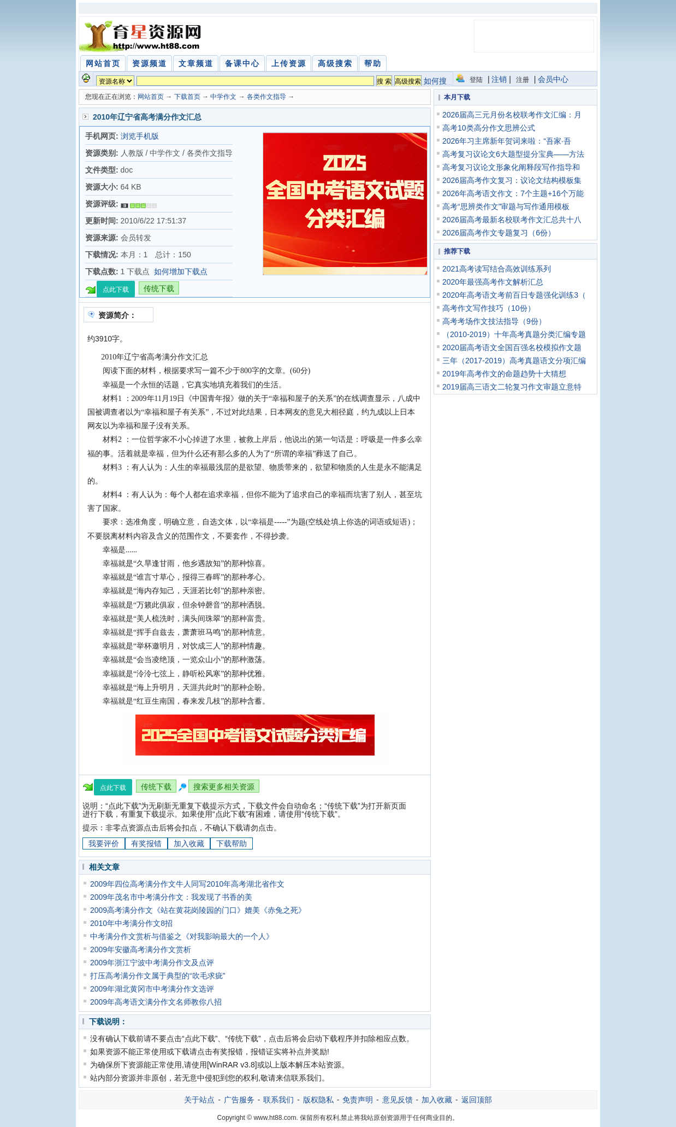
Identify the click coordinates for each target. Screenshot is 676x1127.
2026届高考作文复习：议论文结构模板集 (512, 180)
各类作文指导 (266, 97)
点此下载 (116, 289)
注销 (499, 79)
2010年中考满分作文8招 (131, 923)
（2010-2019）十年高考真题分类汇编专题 (514, 334)
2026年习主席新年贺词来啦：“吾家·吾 (506, 141)
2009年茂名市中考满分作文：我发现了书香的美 (171, 897)
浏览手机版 (140, 136)
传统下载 (159, 288)
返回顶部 (476, 1099)
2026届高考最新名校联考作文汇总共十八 (512, 219)
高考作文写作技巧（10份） (488, 308)
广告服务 (239, 1099)
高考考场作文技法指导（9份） (494, 321)
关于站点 (199, 1099)
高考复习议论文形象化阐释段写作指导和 (511, 167)
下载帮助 (231, 843)
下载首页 (187, 97)
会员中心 (553, 79)
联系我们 (278, 1099)
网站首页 (151, 97)
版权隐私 (318, 1099)
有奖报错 (146, 843)
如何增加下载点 (180, 271)
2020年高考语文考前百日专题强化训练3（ (514, 295)
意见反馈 (397, 1099)
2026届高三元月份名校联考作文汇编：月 (512, 114)
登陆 (476, 80)
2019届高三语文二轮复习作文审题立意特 (512, 386)
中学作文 (223, 97)
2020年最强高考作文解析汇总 (492, 282)
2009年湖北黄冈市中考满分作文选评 (152, 988)
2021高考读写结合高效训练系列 (496, 268)
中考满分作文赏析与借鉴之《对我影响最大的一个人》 (182, 936)
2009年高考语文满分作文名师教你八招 (156, 1002)
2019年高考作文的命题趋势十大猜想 (504, 373)
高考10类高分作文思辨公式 (488, 127)
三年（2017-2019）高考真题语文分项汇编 (514, 360)
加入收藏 (189, 843)
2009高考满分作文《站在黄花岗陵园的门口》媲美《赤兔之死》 (198, 910)
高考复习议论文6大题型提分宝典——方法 (513, 154)
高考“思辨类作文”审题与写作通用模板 (506, 206)
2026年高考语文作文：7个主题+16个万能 (513, 193)
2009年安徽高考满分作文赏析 (140, 949)
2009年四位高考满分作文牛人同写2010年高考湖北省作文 (187, 884)
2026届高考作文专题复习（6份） (498, 232)
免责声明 (357, 1099)
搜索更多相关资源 (223, 786)
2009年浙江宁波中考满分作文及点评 (152, 962)
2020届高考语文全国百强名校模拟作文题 (512, 347)
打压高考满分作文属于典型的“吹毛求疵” (157, 975)
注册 (522, 80)
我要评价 (103, 843)
